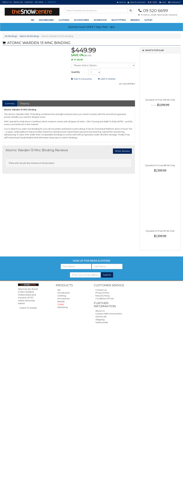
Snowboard (63, 292)
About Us (7, 2)
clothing (63, 20)
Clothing (61, 295)
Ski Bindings (11, 36)
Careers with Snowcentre (108, 313)
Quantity (75, 72)
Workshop (100, 20)
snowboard (46, 20)
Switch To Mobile (28, 308)
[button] (121, 2)
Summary (10, 103)
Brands (135, 20)
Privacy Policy (102, 292)
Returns (39, 2)
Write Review (122, 151)
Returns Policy (102, 295)
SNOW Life (18, 2)
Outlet (148, 20)
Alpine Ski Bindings (29, 36)
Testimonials (101, 322)
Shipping (29, 2)
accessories (81, 20)
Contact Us (101, 290)
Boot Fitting (119, 20)
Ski (59, 290)
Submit (107, 274)
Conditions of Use (104, 298)
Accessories (63, 298)
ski (32, 20)
